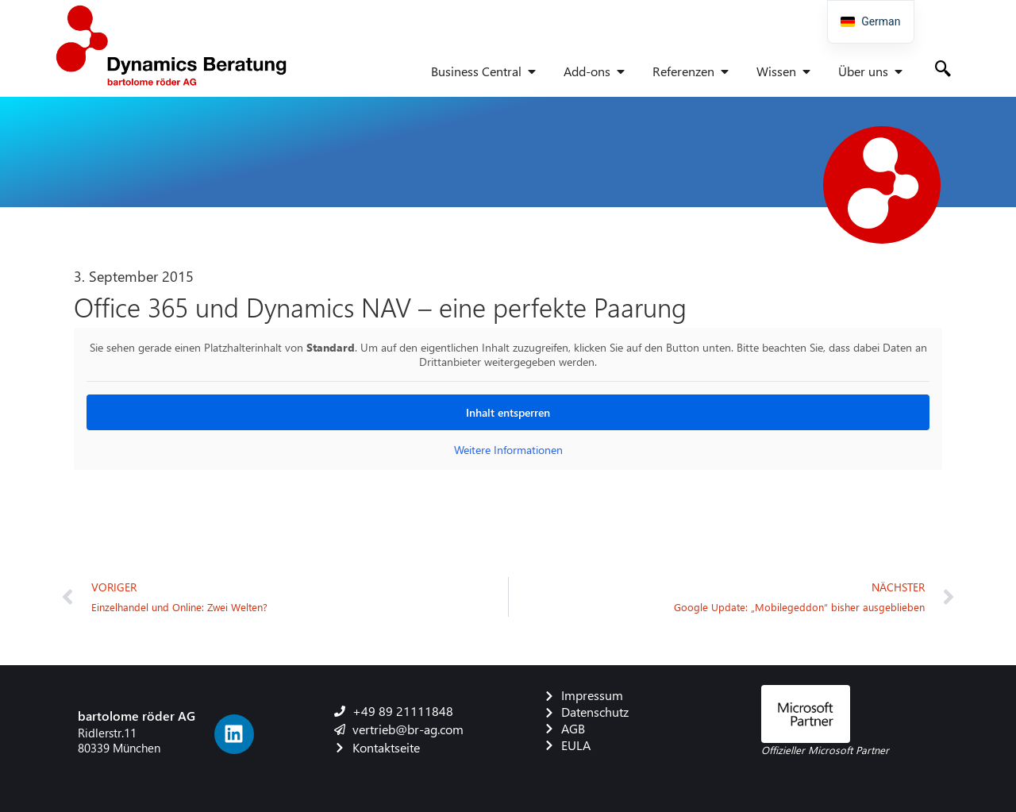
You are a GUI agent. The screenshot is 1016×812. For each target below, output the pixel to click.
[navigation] (870, 22)
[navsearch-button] (943, 70)
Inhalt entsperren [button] (508, 412)
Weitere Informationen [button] (508, 450)
